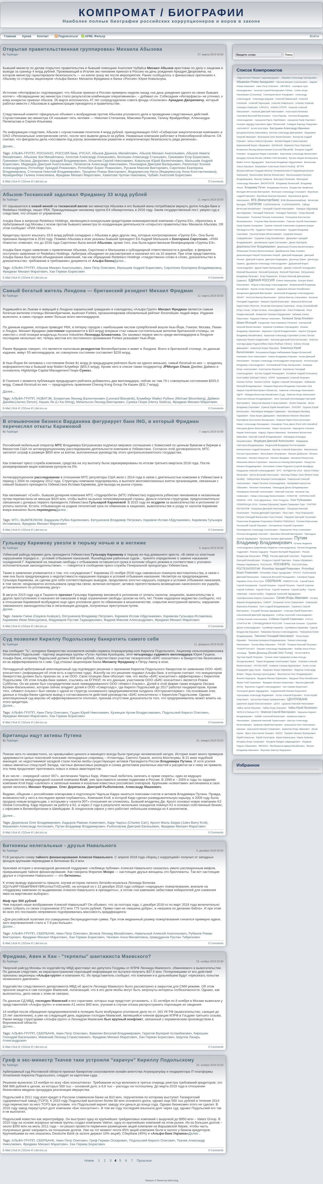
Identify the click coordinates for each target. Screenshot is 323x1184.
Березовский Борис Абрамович (253, 145)
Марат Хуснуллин (281, 428)
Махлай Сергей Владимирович (265, 437)
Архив (26, 36)
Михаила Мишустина (302, 458)
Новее (89, 1160)
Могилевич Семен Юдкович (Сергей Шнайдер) (288, 466)
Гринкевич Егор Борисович (188, 157)
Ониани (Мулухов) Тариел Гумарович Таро (282, 504)
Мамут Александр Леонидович (253, 424)
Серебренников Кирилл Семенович (256, 598)
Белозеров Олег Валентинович (274, 137)
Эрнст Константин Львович (259, 733)
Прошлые (144, 1160)
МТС (15, 520)
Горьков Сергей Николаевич (301, 221)
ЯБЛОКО (263, 746)
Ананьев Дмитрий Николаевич (267, 111)
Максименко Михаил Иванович (293, 415)
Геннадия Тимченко (286, 213)
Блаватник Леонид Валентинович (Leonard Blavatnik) (94, 398)
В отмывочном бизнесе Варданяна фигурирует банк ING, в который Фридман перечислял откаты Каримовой (101, 424)
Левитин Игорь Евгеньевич (300, 394)
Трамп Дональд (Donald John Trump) (270, 652)
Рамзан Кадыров (259, 552)
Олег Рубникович (301, 499)
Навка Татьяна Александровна (268, 483)
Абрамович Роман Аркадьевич (255, 81)
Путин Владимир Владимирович (80, 826)
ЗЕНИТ (240, 297)
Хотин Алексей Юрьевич (289, 695)
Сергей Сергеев (305, 585)
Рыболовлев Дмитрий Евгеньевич (133, 826)
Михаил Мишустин (259, 458)
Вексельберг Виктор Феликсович (267, 175)
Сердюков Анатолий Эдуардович (283, 594)
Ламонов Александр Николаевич (296, 390)
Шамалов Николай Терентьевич (268, 720)
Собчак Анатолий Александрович (294, 615)
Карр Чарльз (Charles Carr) (128, 822)
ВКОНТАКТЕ (268, 183)
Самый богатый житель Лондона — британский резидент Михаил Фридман (98, 290)
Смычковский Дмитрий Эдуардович (256, 615)
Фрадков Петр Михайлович (303, 678)
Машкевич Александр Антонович (28, 826)
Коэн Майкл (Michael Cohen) (252, 377)
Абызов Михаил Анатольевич (162, 153)
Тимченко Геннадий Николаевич (274, 635)
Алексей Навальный (286, 99)
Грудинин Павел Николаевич (271, 230)
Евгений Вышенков (247, 272)
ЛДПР (240, 394)
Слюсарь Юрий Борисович (298, 611)
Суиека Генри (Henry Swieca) (148, 402)
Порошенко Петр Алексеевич (295, 530)
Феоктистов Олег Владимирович (295, 674)
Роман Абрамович (303, 560)
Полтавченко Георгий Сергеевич (286, 525)
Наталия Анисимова (260, 487)
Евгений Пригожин (290, 272)
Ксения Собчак (262, 382)
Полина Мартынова (307, 521)
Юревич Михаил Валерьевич (300, 733)
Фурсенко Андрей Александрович (263, 687)
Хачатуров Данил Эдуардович (253, 691)
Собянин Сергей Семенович (286, 618)
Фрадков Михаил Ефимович (272, 678)
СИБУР (267, 602)
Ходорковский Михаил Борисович (289, 691)
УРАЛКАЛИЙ (260, 665)
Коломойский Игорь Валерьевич (284, 365)
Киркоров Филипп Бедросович (253, 339)
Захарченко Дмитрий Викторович (254, 293)
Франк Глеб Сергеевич (249, 682)
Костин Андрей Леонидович (270, 373)
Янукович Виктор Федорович (275, 750)
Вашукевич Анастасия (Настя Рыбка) (275, 166)
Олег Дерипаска (262, 500)
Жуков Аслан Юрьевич (262, 289)
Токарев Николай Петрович (302, 644)
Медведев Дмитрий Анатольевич (46, 164)
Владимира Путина (277, 187)
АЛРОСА (264, 107)
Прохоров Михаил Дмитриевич (275, 538)
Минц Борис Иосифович (273, 453)
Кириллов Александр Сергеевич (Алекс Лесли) (289, 335)
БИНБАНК (277, 145)
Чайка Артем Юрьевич (249, 708)
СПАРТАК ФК (244, 623)
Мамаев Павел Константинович (294, 420)
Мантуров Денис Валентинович (253, 428)
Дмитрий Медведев (292, 255)
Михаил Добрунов (298, 453)
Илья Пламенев (296, 310)
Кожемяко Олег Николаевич (252, 356)
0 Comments (215, 181)
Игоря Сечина (259, 310)
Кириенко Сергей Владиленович (279, 331)
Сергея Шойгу (256, 594)
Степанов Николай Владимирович (54, 171)
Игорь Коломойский (307, 306)
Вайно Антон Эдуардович (250, 162)
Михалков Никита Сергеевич (252, 462)
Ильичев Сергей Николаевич (110, 161)
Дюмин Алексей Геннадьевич (300, 268)
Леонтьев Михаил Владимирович (254, 399)
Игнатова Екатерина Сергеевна (278, 306)
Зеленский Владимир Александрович (294, 293)
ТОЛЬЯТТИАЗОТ (246, 649)
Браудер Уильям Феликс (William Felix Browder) (262, 158)
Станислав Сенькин (294, 623)
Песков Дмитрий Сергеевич (266, 513)
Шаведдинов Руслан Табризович (175, 937)
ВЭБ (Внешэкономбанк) (293, 200)
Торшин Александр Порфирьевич (274, 649)
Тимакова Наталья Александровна (279, 632)
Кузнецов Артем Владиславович (135, 712)
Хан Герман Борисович (67, 271)
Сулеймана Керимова (296, 627)
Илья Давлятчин (277, 310)
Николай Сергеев (284, 491)
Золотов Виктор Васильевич (261, 297)
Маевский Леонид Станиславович (64, 1037)
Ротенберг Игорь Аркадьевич (275, 573)
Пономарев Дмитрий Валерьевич (154, 164)
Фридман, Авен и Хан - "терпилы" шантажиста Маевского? (77, 956)
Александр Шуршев (263, 99)
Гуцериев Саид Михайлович (269, 238)
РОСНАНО (45, 153)
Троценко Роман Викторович (104, 171)
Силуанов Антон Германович (288, 602)
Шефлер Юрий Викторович (268, 725)
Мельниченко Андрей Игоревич (253, 449)
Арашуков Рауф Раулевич (301, 120)
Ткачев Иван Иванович (263, 644)
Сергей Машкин (267, 585)
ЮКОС (279, 733)
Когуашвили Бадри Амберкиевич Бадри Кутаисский (283, 352)
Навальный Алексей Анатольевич (161, 933)
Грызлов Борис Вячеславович (265, 234)
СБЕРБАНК (45, 933)
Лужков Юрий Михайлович (275, 407)
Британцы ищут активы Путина (42, 735)
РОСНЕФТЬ (282, 564)
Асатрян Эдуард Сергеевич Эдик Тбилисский (261, 124)
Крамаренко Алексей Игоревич (293, 377)
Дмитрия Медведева (276, 259)
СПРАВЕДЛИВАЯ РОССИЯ (267, 623)
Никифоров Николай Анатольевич (255, 491)
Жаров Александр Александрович (269, 285)
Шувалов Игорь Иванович (296, 729)
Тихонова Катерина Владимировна (266, 640)
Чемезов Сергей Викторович (278, 711)
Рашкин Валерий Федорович (285, 552)
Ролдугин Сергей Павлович (276, 560)
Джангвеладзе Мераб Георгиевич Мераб (258, 255)
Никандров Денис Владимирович (290, 487)
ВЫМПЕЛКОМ (31, 520)
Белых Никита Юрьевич (260, 141)
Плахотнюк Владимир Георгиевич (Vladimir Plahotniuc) (266, 521)
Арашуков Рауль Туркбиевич (270, 120)
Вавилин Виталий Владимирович (114, 1033)
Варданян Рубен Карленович (66, 520)
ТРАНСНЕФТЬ (302, 653)
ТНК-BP (281, 644)
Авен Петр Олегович (99, 268)
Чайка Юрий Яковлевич (302, 707)
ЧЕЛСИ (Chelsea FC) (248, 712)
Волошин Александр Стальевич (141, 157)
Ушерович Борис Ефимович (278, 670)
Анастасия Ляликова (296, 111)
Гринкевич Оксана (17, 161)
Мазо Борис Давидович (262, 415)
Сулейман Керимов (272, 627)
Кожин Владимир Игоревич (282, 356)
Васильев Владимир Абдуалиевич (284, 162)
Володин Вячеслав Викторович (253, 192)
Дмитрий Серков (255, 259)
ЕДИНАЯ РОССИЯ (261, 280)
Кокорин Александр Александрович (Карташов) (276, 361)
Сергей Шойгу (298, 589)
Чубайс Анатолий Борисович (170, 175)
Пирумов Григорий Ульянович (300, 517)
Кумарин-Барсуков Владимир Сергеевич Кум (288, 386)
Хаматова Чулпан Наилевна (124, 175)
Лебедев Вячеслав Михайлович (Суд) (264, 394)
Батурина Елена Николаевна (252, 132)
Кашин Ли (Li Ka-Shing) (56, 402)
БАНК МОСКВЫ (259, 128)
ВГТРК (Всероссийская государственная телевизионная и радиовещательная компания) (275, 170)
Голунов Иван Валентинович (269, 221)
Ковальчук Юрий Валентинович (159, 161)
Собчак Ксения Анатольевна (252, 619)
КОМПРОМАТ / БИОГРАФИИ (161, 12)
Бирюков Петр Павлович (297, 145)
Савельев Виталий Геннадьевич (278, 577)
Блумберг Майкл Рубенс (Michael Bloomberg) (171, 398)
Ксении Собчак (245, 382)
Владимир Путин (255, 187)
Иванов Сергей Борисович (275, 301)
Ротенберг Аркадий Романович (52, 168)
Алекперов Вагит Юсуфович (278, 94)
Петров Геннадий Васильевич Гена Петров (260, 517)
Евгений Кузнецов (268, 272)
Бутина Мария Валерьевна (303, 158)
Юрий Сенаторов (265, 737)
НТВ (249, 500)
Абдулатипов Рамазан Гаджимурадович (258, 78)
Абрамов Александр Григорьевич (299, 78)
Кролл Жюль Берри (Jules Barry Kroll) (178, 822)
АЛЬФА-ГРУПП (23, 153)
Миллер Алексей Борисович (287, 449)
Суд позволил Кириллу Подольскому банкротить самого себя (81, 639)
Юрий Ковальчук (245, 737)
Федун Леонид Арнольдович (260, 674)
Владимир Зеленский (287, 183)
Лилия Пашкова (297, 403)
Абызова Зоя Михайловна (44, 157)
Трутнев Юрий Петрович (250, 657)
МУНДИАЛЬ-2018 (292, 470)
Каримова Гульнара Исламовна (187, 616)
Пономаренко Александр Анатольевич (257, 530)
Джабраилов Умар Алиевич (290, 251)
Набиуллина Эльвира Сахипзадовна (266, 479)
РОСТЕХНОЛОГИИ (248, 568)
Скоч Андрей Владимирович (274, 606)
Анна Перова (279, 116)
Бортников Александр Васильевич (298, 154)
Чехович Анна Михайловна (127, 937)
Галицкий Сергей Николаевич (278, 208)
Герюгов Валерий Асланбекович (167, 1033)
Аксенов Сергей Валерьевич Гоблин (273, 90)
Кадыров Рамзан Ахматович (83, 822)
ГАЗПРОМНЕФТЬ (291, 204)
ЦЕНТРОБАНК (297, 699)
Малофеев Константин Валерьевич (256, 420)
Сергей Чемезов (280, 589)
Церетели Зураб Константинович (254, 703)
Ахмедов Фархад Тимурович (302, 124)
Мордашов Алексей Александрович (256, 470)
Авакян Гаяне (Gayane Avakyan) (36, 616)
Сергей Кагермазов (247, 585)
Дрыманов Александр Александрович (266, 263)
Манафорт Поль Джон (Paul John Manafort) (294, 424)
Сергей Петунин (286, 585)
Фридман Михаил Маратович (78, 175)
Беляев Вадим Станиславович (291, 141)
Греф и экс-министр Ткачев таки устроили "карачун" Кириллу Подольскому (98, 1059)
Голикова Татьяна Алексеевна (267, 217)
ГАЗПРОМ (254, 204)
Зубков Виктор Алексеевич (292, 297)
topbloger (12, 54)
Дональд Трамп (297, 259)
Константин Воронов (270, 369)
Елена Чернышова (286, 280)
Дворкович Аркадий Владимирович (60, 161)
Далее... (9, 146)
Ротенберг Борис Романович (100, 168)
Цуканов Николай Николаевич (298, 703)
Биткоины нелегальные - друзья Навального (60, 845)
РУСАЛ (84, 153)
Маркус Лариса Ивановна (272, 432)
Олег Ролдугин (281, 500)
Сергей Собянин (245, 589)
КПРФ (272, 377)
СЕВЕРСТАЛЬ (290, 581)
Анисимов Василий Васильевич (254, 116)
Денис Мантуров (298, 242)
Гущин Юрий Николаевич (89, 712)
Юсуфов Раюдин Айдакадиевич (283, 741)
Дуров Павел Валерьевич (269, 268)
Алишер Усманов (304, 103)
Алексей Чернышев (259, 103)
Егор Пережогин (269, 276)
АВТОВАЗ (285, 86)
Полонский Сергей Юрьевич (252, 525)
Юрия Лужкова (305, 737)
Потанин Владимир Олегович (252, 534)
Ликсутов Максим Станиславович (269, 403)
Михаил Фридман (280, 458)
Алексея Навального (282, 103)
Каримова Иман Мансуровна (25, 620)
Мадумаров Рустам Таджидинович (75, 620)
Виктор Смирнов (263, 179)
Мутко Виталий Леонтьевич (264, 475)
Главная (10, 36)
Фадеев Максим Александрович (128, 620)
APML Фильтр (95, 36)
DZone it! (27, 181)
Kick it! (16, 181)
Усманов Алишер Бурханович (285, 665)
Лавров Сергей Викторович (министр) (257, 390)
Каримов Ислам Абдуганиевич (166, 520)
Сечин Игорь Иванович (292, 598)
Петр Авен (288, 513)
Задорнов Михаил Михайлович (293, 289)
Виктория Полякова (284, 179)
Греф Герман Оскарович (108, 1140)
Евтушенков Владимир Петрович (116, 520)
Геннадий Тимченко (263, 213)
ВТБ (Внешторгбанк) (265, 200)
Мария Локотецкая (247, 432)
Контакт (42, 36)
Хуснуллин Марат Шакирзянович (268, 699)
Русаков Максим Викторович (146, 168)
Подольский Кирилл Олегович (185, 712)
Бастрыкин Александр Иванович (290, 128)
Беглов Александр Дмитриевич (286, 132)
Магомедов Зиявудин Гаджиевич (268, 411)
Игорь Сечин (243, 310)
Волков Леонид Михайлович (111, 933)
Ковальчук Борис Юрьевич (264, 348)
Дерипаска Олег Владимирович (36, 822)
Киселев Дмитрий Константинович (289, 339)
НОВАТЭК (44, 398)
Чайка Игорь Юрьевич (274, 708)
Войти (314, 36)
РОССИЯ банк (66, 153)
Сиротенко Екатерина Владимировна (192, 268)
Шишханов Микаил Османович (263, 729)
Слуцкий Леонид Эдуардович (266, 611)
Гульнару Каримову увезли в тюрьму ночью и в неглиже (74, 542)
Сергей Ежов (307, 581)
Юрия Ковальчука (285, 737)
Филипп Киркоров (246, 678)
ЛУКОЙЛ (296, 407)
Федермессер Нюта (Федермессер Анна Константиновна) (172, 171)
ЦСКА (277, 703)
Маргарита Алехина (303, 428)
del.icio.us (41, 181)
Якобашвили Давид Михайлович (287, 746)
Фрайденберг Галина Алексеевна (28, 175)
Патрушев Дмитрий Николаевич (268, 508)
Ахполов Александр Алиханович (91, 157)
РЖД (265, 555)
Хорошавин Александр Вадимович (255, 695)
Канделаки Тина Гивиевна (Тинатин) (277, 323)
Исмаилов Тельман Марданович (273, 314)
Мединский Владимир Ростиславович (285, 445)
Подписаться (66, 36)
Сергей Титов (263, 589)
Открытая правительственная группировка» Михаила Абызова (82, 49)
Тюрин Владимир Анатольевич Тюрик (276, 661)
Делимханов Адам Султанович (270, 242)
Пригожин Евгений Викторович (286, 534)
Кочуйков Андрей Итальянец (301, 373)
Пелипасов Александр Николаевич (100, 164)
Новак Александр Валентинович (267, 496)
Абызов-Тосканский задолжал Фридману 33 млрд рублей (75, 194)
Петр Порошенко (304, 513)
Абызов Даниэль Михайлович (114, 153)
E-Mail (6, 181)
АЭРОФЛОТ (243, 128)
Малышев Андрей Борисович (139, 268)
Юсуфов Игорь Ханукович (250, 741)
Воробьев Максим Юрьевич (272, 196)
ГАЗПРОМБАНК (271, 204)
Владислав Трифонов (301, 187)
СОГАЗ (309, 619)
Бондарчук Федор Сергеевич (262, 154)
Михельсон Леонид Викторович (100, 402)
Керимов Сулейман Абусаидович (280, 327)
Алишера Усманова (247, 107)
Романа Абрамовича (248, 564)
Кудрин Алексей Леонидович (287, 382)
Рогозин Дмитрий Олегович (284, 556)
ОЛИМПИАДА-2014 (247, 504)
